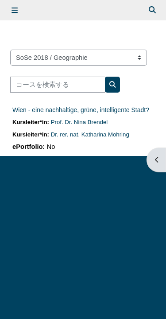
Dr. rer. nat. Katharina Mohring (90, 134)
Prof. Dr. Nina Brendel (79, 122)
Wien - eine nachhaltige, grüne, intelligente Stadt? (80, 109)
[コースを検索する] (57, 85)
